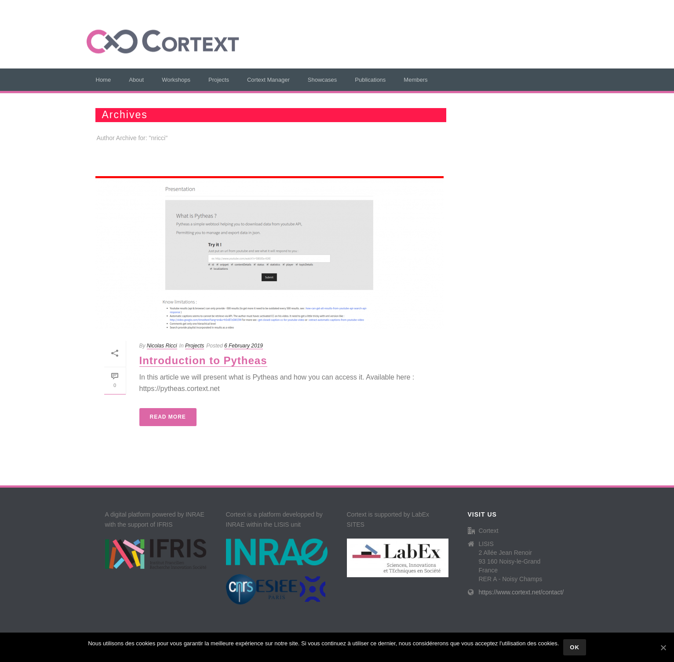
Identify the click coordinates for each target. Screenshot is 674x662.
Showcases (322, 79)
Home (103, 79)
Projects (218, 79)
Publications (370, 79)
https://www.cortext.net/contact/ (521, 592)
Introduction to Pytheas (203, 360)
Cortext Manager (268, 79)
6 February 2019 (243, 346)
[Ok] (663, 647)
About (136, 79)
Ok (574, 647)
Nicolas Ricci (162, 346)
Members (415, 79)
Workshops (176, 79)
